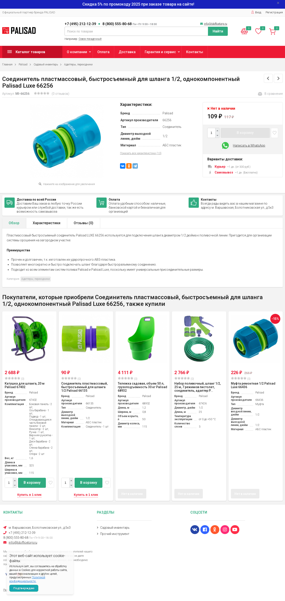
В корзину (245, 133)
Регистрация (274, 12)
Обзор (14, 223)
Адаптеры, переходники (78, 64)
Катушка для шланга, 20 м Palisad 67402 (25, 385)
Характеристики (46, 223)
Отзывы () (83, 223)
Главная (7, 64)
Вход (256, 12)
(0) (14, 378)
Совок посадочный (90, 38)
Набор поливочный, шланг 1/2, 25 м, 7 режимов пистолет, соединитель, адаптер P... (197, 387)
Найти (218, 31)
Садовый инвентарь (46, 64)
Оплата (103, 52)
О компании (77, 52)
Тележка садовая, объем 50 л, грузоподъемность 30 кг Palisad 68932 (142, 387)
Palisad (23, 64)
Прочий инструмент (114, 534)
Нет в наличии (132, 494)
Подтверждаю (24, 588)
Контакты (194, 52)
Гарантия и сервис (160, 52)
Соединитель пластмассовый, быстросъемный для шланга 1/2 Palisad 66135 (84, 387)
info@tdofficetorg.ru (215, 23)
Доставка (127, 52)
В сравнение (270, 94)
